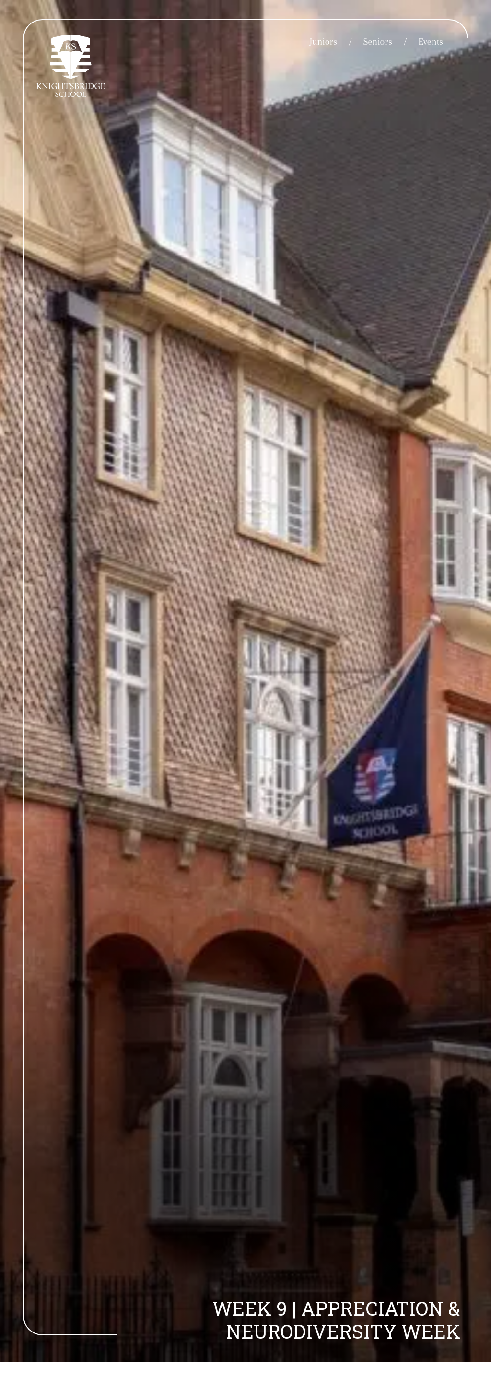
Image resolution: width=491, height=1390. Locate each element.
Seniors (377, 41)
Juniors (323, 41)
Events (430, 41)
